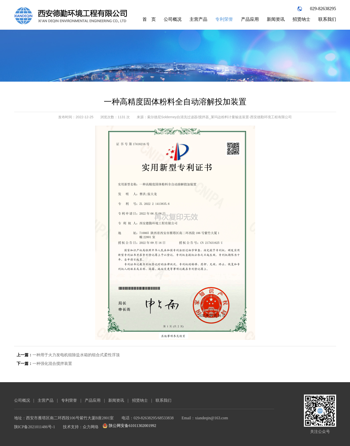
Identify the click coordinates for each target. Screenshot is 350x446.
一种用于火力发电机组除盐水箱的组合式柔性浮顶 (76, 355)
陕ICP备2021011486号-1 (34, 427)
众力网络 (91, 427)
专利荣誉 (224, 19)
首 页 (149, 19)
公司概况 (173, 19)
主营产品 (198, 19)
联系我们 (327, 19)
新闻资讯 (276, 19)
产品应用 (250, 19)
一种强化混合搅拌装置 (52, 363)
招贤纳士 (301, 19)
